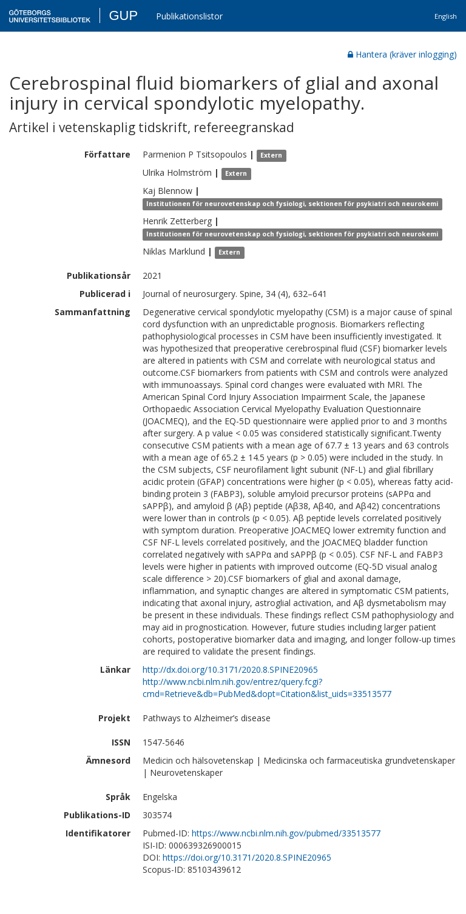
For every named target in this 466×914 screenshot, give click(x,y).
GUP (123, 15)
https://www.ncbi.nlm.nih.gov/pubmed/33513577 (286, 833)
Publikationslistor (189, 16)
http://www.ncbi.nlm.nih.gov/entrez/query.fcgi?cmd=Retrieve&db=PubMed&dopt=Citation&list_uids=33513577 (267, 687)
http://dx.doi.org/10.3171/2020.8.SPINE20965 (230, 669)
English (445, 16)
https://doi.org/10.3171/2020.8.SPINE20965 (247, 857)
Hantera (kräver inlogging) (402, 54)
